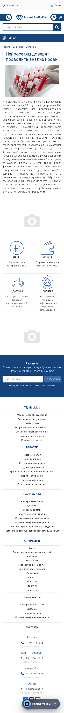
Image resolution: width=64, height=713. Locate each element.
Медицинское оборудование (32, 415)
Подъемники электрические (32, 484)
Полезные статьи (32, 613)
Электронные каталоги (32, 604)
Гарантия (32, 581)
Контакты (32, 590)
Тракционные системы (32, 436)
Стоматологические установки (32, 431)
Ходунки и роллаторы (32, 467)
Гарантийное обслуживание (32, 514)
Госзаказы (32, 573)
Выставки (32, 609)
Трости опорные (32, 459)
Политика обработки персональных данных (32, 526)
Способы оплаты (32, 510)
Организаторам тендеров (32, 569)
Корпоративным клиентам (32, 565)
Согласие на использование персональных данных (32, 530)
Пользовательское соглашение (32, 518)
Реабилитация (32, 423)
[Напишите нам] (41, 704)
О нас (32, 548)
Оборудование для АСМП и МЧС (32, 427)
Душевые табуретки (32, 480)
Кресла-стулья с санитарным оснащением (32, 471)
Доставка (32, 505)
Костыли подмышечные (32, 463)
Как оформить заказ (32, 501)
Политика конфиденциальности (32, 522)
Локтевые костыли (32, 455)
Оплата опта (32, 577)
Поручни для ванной (32, 475)
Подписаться (52, 379)
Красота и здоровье (32, 440)
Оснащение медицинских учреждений (32, 552)
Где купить (32, 585)
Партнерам (32, 560)
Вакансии (32, 556)
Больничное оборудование (32, 419)
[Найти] (57, 27)
